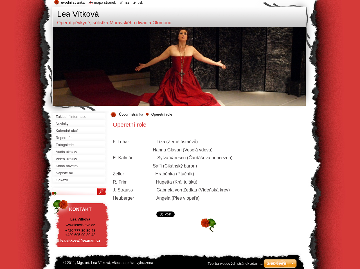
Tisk (140, 2)
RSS (127, 2)
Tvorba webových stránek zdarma (235, 263)
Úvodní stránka (131, 114)
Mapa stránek (105, 2)
